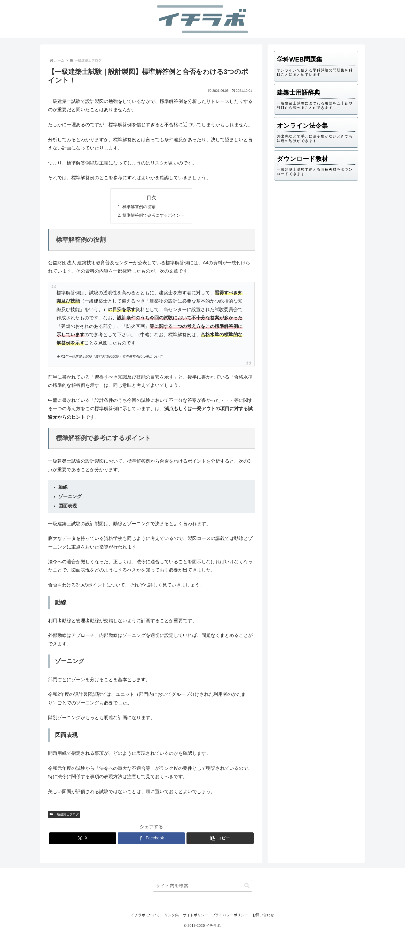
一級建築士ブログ (64, 814)
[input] (203, 886)
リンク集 (171, 915)
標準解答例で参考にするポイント (153, 215)
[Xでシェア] (82, 838)
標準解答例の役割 (138, 206)
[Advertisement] (316, 225)
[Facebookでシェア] (151, 838)
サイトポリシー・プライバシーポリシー (216, 915)
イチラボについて (143, 915)
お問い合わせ (265, 915)
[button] (220, 838)
